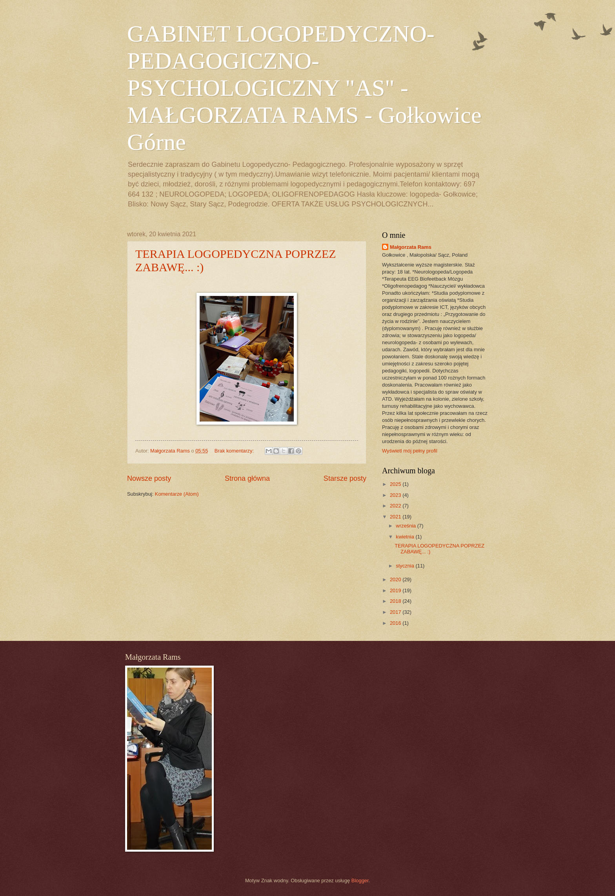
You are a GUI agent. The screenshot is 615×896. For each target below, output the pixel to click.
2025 (396, 484)
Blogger (360, 880)
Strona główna (247, 478)
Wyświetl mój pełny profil (409, 451)
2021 (396, 517)
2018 (396, 601)
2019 (396, 590)
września (406, 526)
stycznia (405, 566)
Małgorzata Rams (410, 247)
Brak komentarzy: (235, 451)
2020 (396, 579)
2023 (396, 495)
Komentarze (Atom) (177, 494)
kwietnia (405, 537)
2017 (396, 612)
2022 (396, 506)
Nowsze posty (149, 478)
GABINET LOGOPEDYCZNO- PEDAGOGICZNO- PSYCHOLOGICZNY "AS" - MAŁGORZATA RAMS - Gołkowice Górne (304, 88)
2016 (396, 623)
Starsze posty (345, 478)
